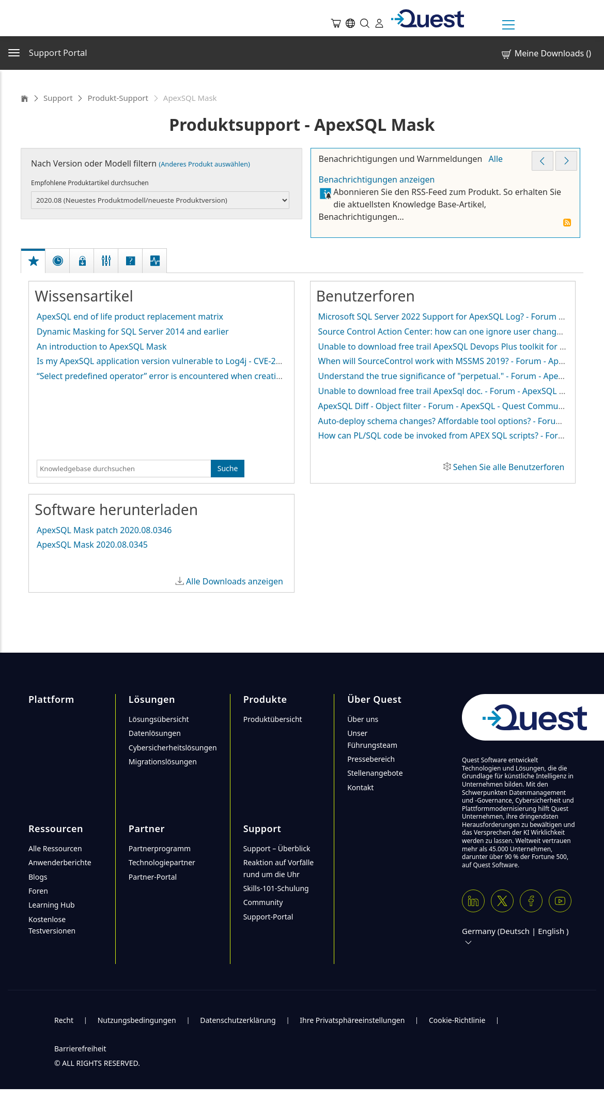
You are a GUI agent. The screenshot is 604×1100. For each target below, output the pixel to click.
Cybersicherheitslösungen (173, 747)
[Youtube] (560, 901)
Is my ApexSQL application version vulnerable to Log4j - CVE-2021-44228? (178, 361)
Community (263, 902)
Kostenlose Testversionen (51, 925)
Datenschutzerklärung (237, 1020)
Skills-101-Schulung (276, 888)
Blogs (38, 877)
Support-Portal (268, 917)
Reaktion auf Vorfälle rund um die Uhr (278, 868)
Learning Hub (51, 905)
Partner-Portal (153, 877)
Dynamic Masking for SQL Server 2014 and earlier (133, 331)
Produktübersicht (272, 719)
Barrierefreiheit (80, 1048)
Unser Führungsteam (372, 738)
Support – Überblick (277, 848)
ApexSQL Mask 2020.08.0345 (92, 544)
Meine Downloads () (545, 53)
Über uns (362, 719)
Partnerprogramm (160, 848)
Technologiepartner (162, 862)
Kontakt (360, 787)
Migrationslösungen (163, 761)
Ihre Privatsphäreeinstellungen (352, 1020)
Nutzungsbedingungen (137, 1020)
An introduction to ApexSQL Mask (101, 346)
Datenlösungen (155, 733)
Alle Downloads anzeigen (234, 581)
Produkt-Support (117, 98)
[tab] (34, 250)
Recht (63, 1020)
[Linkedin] (473, 901)
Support (58, 98)
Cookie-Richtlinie (457, 1020)
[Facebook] (531, 901)
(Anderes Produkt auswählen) (204, 164)
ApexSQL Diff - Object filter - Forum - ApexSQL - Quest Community (445, 406)
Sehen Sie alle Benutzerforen (509, 467)
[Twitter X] (502, 901)
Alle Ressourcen (55, 848)
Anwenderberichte (59, 862)
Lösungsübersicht (159, 719)
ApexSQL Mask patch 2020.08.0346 (104, 530)
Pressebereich (371, 759)
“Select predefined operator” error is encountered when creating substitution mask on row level (222, 376)
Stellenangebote (374, 773)
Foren (38, 891)
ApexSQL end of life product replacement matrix (130, 316)
